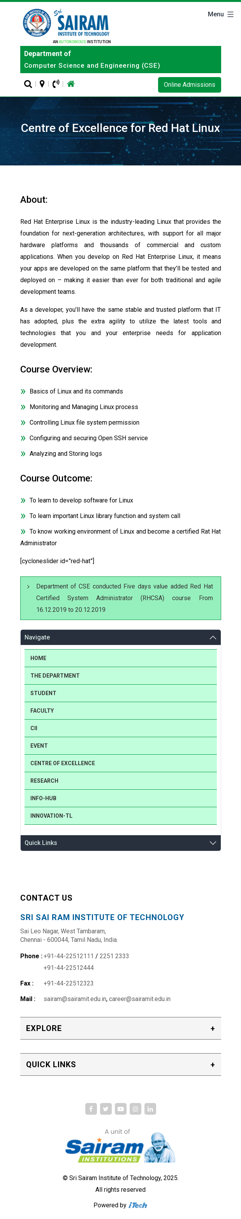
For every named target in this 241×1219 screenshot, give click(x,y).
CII (33, 728)
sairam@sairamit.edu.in (75, 999)
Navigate (37, 637)
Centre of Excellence (62, 763)
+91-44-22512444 (69, 967)
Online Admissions (189, 84)
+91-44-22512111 (69, 956)
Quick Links (41, 843)
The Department (55, 676)
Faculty (42, 711)
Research (44, 781)
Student (43, 693)
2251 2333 (114, 956)
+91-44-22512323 (69, 983)
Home (38, 658)
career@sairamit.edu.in (140, 999)
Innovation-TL (51, 816)
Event (39, 746)
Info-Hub (43, 798)
